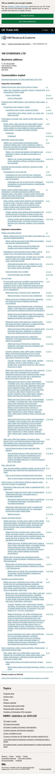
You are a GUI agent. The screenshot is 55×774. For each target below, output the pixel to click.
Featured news (8, 694)
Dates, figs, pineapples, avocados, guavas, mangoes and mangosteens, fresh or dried (24, 91)
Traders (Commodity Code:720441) (19, 44)
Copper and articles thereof (11, 518)
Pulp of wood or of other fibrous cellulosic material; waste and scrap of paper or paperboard (22, 483)
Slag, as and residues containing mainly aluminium (24, 475)
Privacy (11, 756)
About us (4, 756)
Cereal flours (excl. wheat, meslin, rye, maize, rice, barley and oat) (26, 114)
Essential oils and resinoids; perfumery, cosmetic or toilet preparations (22, 168)
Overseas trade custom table (13, 706)
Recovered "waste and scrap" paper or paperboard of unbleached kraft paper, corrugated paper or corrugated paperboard (25, 494)
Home (3, 44)
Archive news (8, 697)
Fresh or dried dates (13, 95)
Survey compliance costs (12, 733)
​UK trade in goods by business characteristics (20, 727)
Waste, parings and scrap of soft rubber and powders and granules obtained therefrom (24, 237)
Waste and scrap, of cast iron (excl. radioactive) (23, 293)
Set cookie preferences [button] (27, 21)
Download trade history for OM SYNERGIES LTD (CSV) (22, 79)
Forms (5, 700)
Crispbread (10, 133)
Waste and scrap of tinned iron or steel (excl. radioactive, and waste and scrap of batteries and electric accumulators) (23, 339)
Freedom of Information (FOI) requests (17, 712)
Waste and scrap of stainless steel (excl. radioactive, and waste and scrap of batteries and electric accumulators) (24, 301)
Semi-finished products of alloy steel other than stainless (23, 449)
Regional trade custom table (13, 709)
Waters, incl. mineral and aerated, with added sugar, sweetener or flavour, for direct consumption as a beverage (24, 154)
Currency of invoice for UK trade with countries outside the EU (25, 736)
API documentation (8, 760)
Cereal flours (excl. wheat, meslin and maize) (22, 110)
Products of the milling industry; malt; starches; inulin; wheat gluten (23, 103)
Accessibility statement (9, 758)
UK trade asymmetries (11, 724)
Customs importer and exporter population (18, 730)
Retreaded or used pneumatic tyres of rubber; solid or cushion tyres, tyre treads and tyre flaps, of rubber (23, 253)
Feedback (19, 760)
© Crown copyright (45, 769)
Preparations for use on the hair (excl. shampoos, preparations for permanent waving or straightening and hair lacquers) (24, 177)
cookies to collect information (17, 6)
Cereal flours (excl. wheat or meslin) (17, 107)
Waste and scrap (14, 514)
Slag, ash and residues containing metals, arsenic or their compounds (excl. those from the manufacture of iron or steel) (24, 470)
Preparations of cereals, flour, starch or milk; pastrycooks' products (22, 120)
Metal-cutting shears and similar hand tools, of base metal (24, 663)
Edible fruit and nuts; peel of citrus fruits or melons (20, 87)
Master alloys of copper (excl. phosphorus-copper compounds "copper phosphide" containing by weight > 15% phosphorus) (23, 559)
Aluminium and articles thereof (12, 579)
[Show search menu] (52, 30)
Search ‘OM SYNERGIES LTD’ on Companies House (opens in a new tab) (25, 678)
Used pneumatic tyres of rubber (17, 272)
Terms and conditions (24, 758)
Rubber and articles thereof (11, 233)
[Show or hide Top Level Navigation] (45, 30)
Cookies (18, 756)
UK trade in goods (10, 721)
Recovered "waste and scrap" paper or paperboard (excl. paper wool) (24, 488)
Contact (25, 756)
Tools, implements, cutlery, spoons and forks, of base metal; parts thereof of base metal (23, 649)
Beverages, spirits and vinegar (12, 140)
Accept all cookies (27, 16)
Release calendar (9, 703)
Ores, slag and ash (8, 465)
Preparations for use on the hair (15, 172)
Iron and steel (6, 278)
